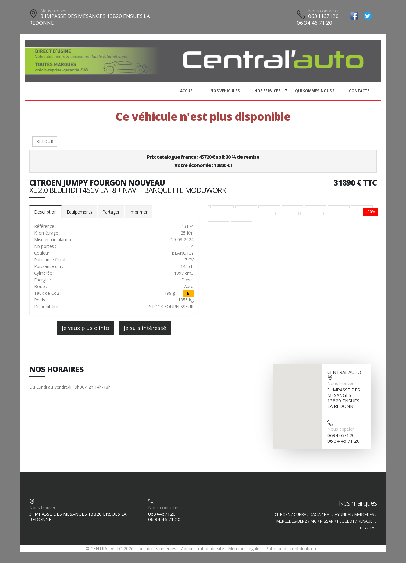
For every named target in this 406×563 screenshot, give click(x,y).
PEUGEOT (345, 521)
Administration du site (202, 548)
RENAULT (366, 521)
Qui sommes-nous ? (314, 90)
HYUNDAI (343, 514)
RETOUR (44, 141)
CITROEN (282, 514)
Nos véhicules (225, 90)
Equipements (79, 212)
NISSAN (327, 521)
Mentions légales (245, 548)
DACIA (315, 514)
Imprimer (139, 212)
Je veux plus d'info (85, 328)
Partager (110, 212)
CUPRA (300, 514)
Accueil (188, 90)
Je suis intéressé (145, 328)
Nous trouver (54, 11)
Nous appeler (340, 429)
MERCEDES (364, 514)
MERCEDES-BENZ (291, 521)
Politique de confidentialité (291, 548)
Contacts (359, 90)
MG (314, 521)
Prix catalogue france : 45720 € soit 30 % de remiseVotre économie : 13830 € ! (203, 161)
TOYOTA (366, 527)
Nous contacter (323, 11)
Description (45, 212)
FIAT (327, 514)
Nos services (267, 90)
